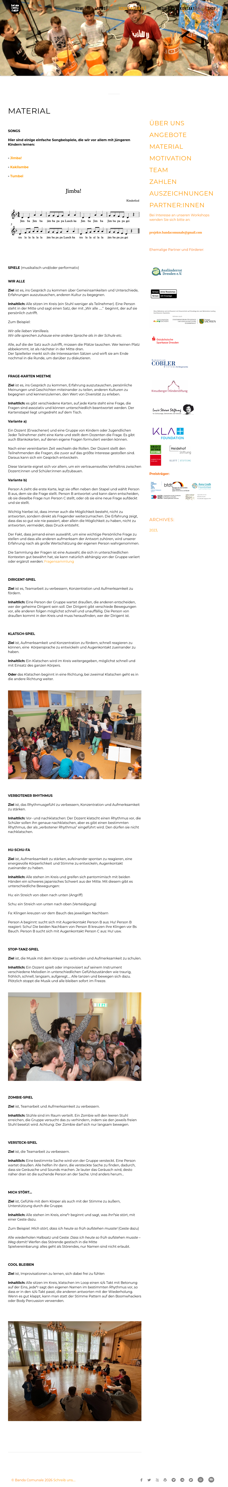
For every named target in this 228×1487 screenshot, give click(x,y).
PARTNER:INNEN (176, 205)
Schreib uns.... (64, 1480)
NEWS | (102, 8)
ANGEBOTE (168, 135)
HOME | (80, 8)
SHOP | (213, 8)
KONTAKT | (188, 8)
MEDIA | (163, 8)
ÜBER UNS (167, 123)
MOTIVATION (170, 158)
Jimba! (16, 158)
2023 (153, 530)
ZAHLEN (163, 181)
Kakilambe (19, 167)
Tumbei (16, 176)
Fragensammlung (59, 561)
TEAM (158, 170)
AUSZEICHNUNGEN (181, 193)
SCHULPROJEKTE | (132, 8)
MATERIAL (166, 146)
